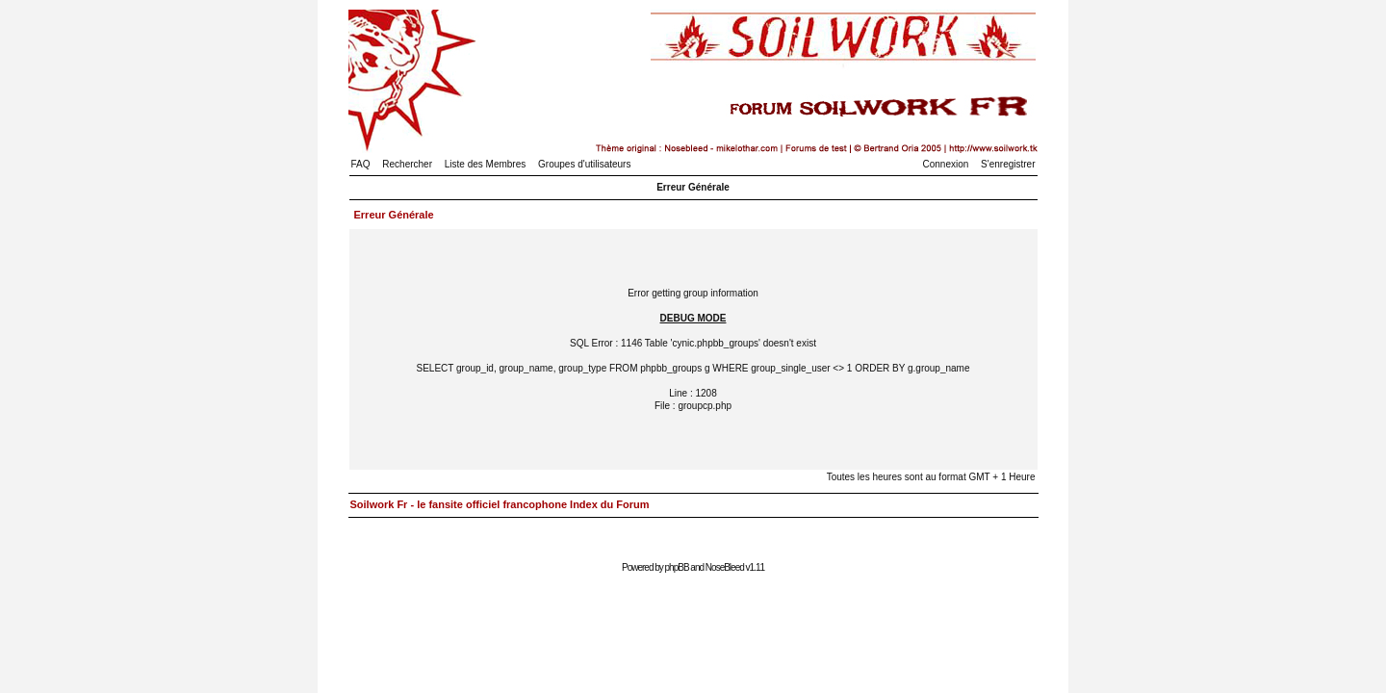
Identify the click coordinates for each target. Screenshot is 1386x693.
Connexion (946, 164)
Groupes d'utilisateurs (584, 164)
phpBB (677, 567)
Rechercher (407, 164)
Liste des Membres (485, 164)
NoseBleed (725, 567)
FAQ (361, 164)
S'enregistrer (1008, 164)
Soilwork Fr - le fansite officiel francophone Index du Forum (500, 504)
